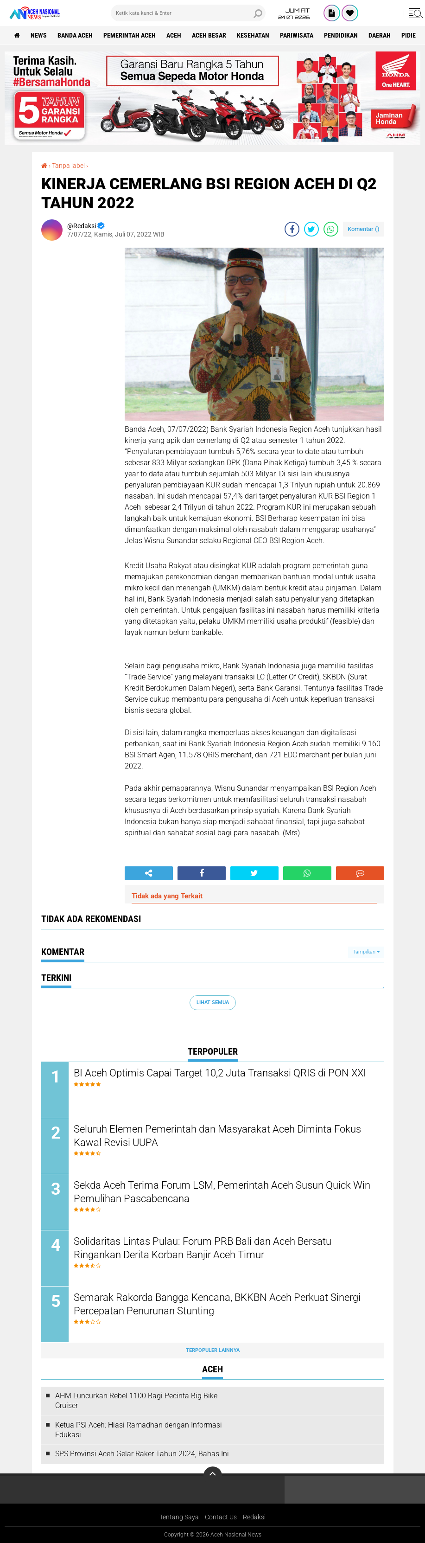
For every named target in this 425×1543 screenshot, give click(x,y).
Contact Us (221, 1517)
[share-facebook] (292, 229)
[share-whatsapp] (331, 229)
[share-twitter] (311, 229)
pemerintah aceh (129, 35)
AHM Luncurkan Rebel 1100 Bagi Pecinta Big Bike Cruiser (136, 1400)
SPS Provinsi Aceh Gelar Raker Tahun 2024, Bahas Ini (142, 1453)
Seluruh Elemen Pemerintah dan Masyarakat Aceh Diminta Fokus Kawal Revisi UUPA (217, 1135)
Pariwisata (296, 35)
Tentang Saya (179, 1517)
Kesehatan (253, 35)
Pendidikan (341, 35)
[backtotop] (212, 1475)
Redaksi (254, 1517)
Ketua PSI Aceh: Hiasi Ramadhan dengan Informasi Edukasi (138, 1430)
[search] (188, 13)
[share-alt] (149, 873)
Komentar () (364, 228)
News (39, 35)
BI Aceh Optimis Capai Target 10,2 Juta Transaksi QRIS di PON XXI (220, 1073)
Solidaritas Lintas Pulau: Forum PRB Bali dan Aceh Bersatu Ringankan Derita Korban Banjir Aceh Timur (202, 1248)
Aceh (173, 35)
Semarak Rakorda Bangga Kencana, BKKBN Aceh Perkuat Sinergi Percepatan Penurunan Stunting (217, 1304)
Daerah (379, 35)
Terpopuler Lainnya (213, 1350)
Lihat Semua (213, 1002)
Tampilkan (366, 952)
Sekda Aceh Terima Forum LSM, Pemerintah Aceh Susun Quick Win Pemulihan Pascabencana (222, 1191)
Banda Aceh (75, 35)
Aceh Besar (209, 35)
